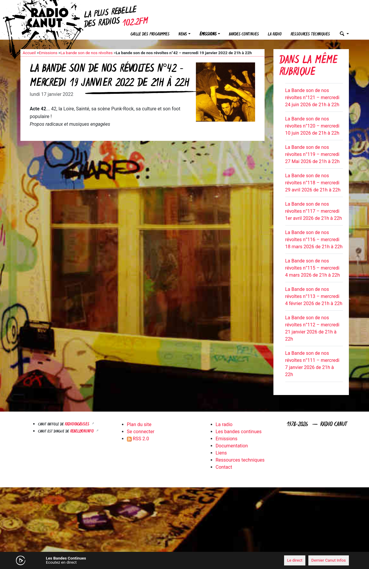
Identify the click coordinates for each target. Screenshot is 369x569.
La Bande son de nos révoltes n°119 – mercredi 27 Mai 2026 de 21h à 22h (312, 154)
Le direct (294, 560)
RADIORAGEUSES (78, 424)
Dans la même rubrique (308, 66)
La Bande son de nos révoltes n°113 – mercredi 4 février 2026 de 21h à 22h (313, 296)
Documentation (232, 446)
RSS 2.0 (138, 438)
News (182, 34)
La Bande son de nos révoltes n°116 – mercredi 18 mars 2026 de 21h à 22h (314, 239)
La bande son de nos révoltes (86, 52)
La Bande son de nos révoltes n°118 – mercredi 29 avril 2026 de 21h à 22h (313, 183)
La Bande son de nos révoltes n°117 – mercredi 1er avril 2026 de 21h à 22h (313, 211)
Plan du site (139, 424)
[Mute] (112, 560)
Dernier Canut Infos (328, 560)
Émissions (208, 34)
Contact (224, 467)
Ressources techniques (310, 34)
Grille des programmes (150, 34)
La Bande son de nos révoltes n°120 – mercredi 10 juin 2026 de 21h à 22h (312, 126)
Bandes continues (244, 34)
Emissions (48, 52)
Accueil (29, 52)
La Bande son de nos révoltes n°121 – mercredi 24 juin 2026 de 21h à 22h (312, 97)
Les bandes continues (239, 431)
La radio (275, 34)
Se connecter (140, 431)
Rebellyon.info (82, 431)
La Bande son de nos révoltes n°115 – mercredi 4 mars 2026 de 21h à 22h (312, 268)
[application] (185, 560)
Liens (221, 453)
